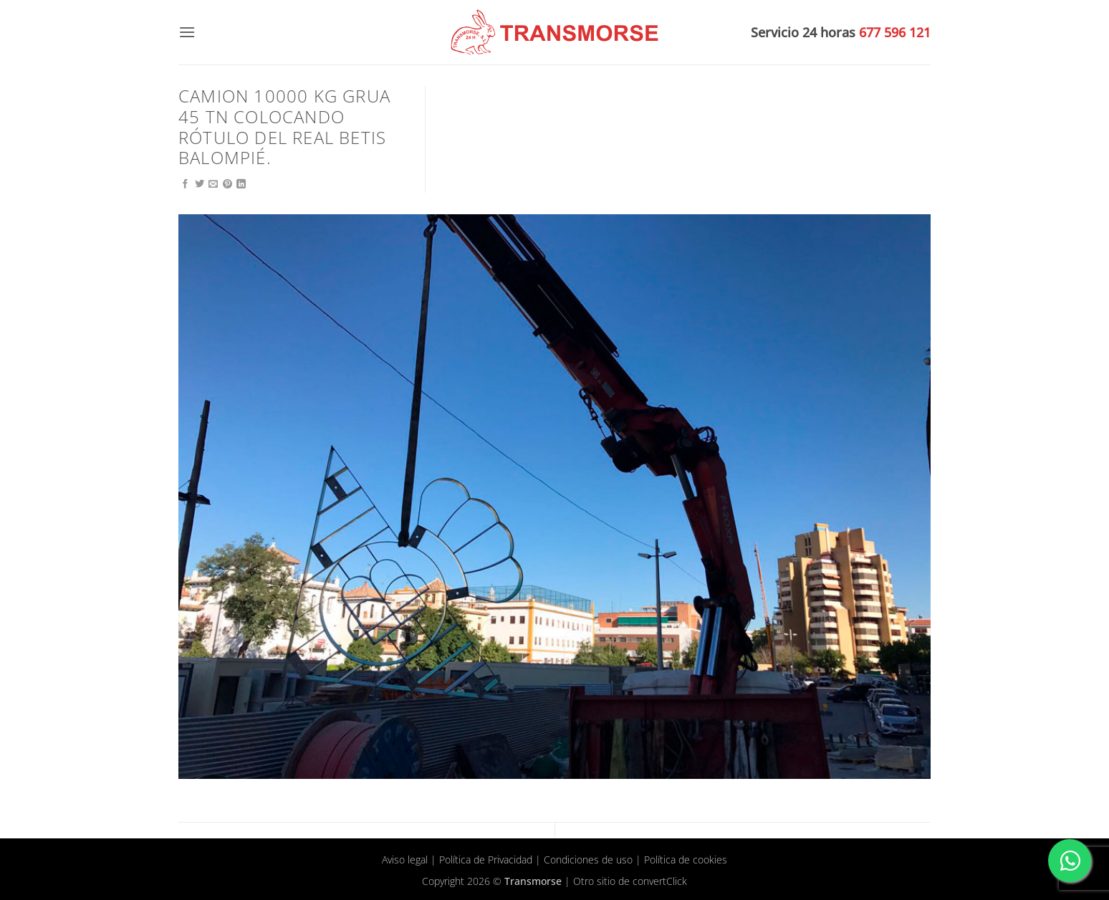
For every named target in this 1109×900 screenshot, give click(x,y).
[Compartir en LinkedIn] (241, 184)
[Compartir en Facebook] (185, 184)
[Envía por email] (213, 184)
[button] (187, 31)
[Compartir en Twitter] (199, 184)
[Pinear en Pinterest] (227, 184)
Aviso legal (405, 859)
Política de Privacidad (485, 859)
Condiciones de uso (588, 859)
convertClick (660, 881)
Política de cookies (685, 859)
